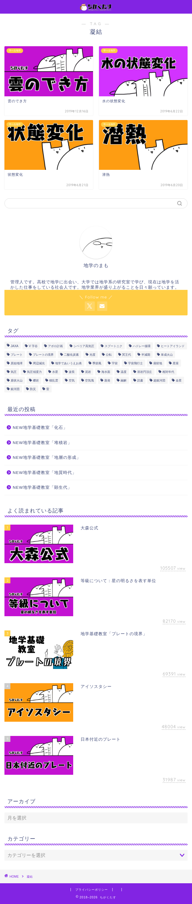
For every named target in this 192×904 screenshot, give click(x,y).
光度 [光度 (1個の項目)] (92, 354)
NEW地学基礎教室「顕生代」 (42, 487)
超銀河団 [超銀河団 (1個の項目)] (159, 380)
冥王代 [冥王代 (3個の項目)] (126, 354)
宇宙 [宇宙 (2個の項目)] (115, 363)
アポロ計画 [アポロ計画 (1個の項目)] (55, 346)
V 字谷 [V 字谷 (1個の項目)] (33, 346)
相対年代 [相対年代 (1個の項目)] (168, 371)
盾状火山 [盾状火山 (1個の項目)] (17, 380)
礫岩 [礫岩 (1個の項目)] (36, 380)
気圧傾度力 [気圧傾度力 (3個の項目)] (34, 371)
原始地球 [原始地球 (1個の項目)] (17, 363)
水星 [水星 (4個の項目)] (55, 371)
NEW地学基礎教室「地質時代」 (44, 472)
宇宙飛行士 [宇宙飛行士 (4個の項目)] (135, 363)
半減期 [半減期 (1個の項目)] (145, 354)
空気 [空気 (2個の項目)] (72, 380)
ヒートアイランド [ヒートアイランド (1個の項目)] (173, 346)
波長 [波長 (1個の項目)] (72, 371)
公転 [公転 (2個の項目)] (109, 354)
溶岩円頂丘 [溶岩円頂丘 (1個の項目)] (144, 371)
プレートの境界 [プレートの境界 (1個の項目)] (43, 354)
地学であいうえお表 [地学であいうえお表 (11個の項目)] (68, 363)
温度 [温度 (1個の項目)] (124, 371)
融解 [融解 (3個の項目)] (124, 380)
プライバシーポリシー (91, 889)
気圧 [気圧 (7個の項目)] (14, 371)
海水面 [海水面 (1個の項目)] (105, 371)
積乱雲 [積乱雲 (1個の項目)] (53, 380)
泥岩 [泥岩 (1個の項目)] (88, 371)
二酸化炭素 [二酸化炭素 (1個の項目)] (71, 354)
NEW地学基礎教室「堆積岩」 (42, 442)
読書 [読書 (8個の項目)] (140, 380)
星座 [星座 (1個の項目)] (176, 363)
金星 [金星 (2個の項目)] (179, 380)
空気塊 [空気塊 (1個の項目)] (89, 380)
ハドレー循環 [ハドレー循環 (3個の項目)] (142, 346)
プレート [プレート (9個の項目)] (17, 354)
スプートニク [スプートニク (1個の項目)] (113, 346)
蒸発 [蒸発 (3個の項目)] (107, 380)
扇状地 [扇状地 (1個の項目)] (157, 363)
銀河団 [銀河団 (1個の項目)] (15, 389)
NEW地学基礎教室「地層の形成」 (47, 457)
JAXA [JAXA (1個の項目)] (14, 346)
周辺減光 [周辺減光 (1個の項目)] (39, 363)
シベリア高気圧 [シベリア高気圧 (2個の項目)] (83, 346)
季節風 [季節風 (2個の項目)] (96, 363)
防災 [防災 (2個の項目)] (33, 389)
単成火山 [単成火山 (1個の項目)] (167, 354)
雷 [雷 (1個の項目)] (47, 389)
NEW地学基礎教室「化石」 (40, 427)
